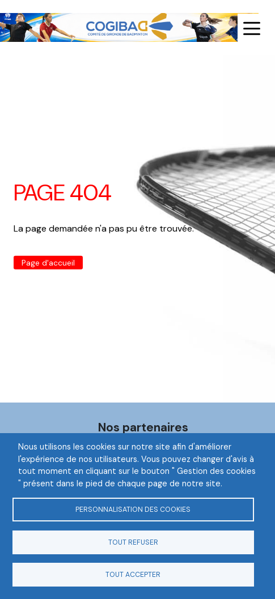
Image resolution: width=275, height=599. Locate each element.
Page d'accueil (48, 263)
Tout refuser (133, 542)
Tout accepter (132, 574)
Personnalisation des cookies (133, 509)
